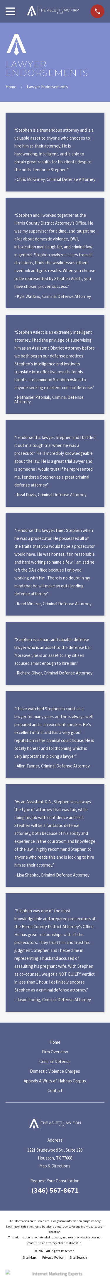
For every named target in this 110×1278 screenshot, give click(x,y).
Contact (55, 1090)
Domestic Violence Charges (55, 1071)
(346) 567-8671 (55, 1190)
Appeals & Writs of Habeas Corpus (55, 1081)
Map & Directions (54, 1166)
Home (55, 1042)
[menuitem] (29, 1257)
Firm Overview (55, 1052)
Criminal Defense (55, 1061)
